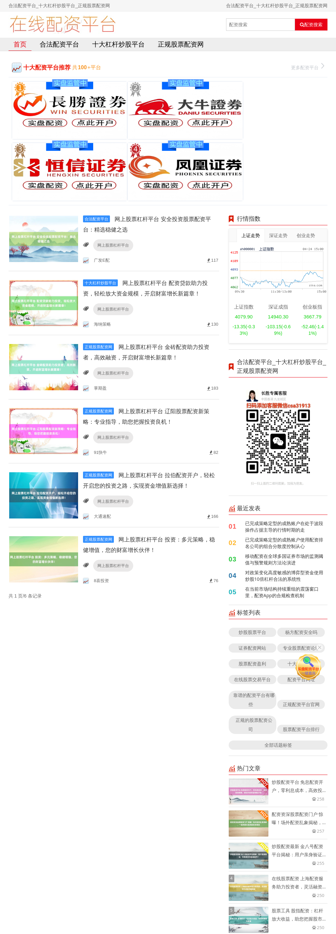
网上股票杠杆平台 (112, 165)
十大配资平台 (301, 583)
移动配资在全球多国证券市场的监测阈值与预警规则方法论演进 (284, 479)
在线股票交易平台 (252, 599)
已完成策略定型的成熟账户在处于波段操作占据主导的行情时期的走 (284, 446)
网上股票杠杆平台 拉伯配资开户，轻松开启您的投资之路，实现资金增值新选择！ (150, 418)
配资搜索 (311, 24)
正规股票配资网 (181, 44)
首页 (20, 44)
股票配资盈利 (252, 583)
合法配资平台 (59, 44)
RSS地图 (221, 912)
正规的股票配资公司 (254, 644)
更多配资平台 (307, 67)
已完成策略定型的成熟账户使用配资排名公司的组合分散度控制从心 (284, 462)
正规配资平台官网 (301, 624)
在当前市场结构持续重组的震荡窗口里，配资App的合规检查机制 (282, 511)
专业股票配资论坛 (301, 567)
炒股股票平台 (252, 552)
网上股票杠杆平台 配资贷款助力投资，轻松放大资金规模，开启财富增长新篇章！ (149, 213)
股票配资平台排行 (301, 649)
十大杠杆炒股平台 (118, 44)
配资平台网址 (301, 599)
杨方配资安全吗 (301, 552)
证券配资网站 (252, 567)
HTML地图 (244, 912)
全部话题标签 (278, 664)
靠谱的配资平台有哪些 (254, 619)
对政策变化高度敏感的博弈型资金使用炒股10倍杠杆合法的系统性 (284, 495)
